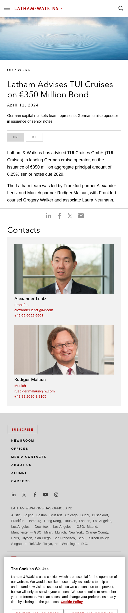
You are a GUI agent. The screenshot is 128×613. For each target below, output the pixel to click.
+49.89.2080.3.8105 (30, 396)
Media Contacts (28, 457)
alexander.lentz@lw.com (33, 310)
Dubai (84, 515)
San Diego (42, 538)
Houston (70, 521)
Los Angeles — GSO (68, 526)
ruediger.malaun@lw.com (34, 391)
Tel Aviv (34, 544)
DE (37, 136)
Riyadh (27, 538)
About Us (21, 465)
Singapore (19, 544)
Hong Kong (52, 521)
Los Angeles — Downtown (30, 526)
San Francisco (64, 538)
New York (76, 532)
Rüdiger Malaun (30, 379)
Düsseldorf (100, 515)
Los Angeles (102, 521)
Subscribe (22, 429)
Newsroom (22, 440)
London (84, 521)
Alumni (19, 473)
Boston (41, 515)
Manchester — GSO (26, 532)
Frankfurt (21, 305)
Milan (48, 532)
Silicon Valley (98, 538)
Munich (20, 386)
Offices (19, 448)
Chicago (71, 515)
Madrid (92, 526)
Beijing (28, 515)
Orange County (97, 532)
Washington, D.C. (75, 544)
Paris (15, 538)
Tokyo (47, 544)
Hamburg (34, 521)
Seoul (82, 538)
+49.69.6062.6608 (28, 315)
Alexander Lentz (30, 298)
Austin (16, 515)
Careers (20, 481)
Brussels (56, 515)
